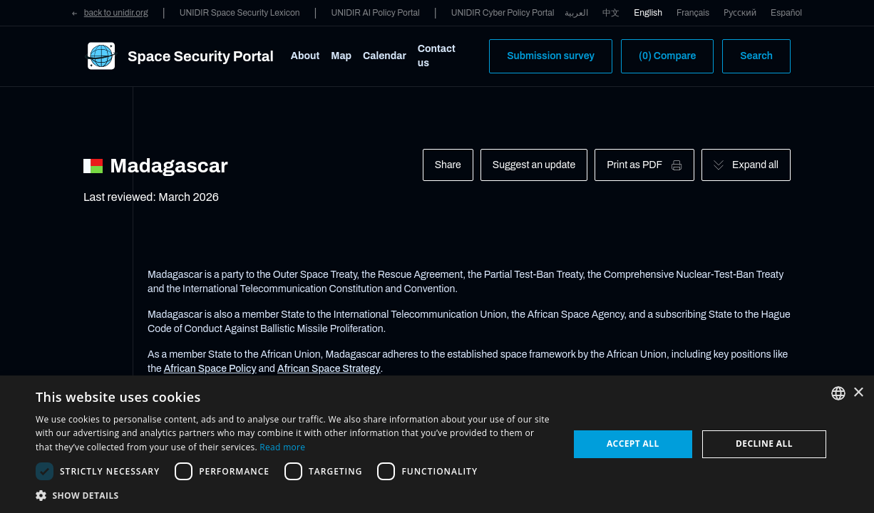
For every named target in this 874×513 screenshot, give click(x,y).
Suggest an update (534, 165)
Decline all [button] (764, 443)
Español (786, 13)
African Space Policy (210, 368)
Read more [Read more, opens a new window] (282, 447)
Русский (740, 13)
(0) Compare (667, 56)
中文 (610, 13)
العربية (576, 13)
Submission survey (551, 56)
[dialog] (437, 444)
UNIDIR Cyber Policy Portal (503, 13)
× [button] (858, 393)
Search (756, 56)
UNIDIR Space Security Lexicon (240, 13)
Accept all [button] (633, 443)
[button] (294, 495)
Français (693, 13)
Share (448, 165)
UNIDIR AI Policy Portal (375, 13)
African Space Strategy (329, 368)
